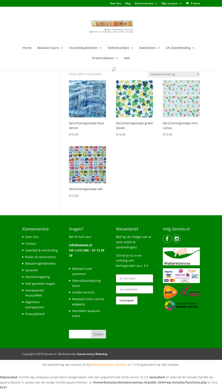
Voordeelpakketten (83, 48)
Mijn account (170, 3)
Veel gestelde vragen (40, 284)
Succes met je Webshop (92, 354)
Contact (30, 243)
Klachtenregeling (37, 277)
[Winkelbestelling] (174, 74)
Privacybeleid (34, 314)
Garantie (31, 270)
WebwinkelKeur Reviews (109, 364)
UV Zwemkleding (178, 48)
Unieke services (83, 292)
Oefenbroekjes (118, 48)
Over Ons (115, 3)
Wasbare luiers (48, 48)
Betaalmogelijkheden (40, 263)
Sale (127, 58)
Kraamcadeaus (103, 58)
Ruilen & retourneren (40, 257)
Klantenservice (144, 3)
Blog (128, 3)
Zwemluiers (147, 48)
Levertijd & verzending (41, 250)
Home (27, 48)
